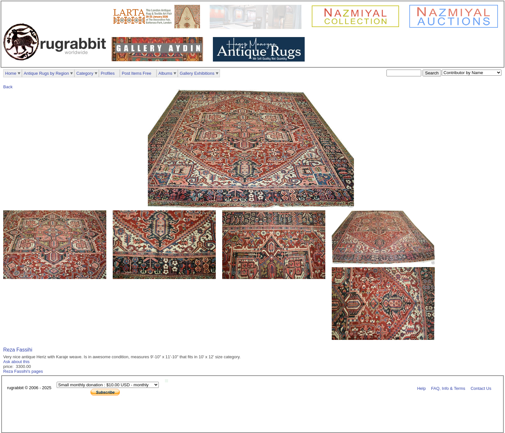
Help (421, 388)
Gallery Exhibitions (197, 73)
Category (84, 73)
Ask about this (16, 361)
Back (8, 86)
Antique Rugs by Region (46, 73)
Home (10, 73)
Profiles (108, 73)
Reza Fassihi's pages (23, 371)
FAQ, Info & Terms (448, 388)
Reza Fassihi (17, 349)
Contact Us (481, 388)
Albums (165, 73)
